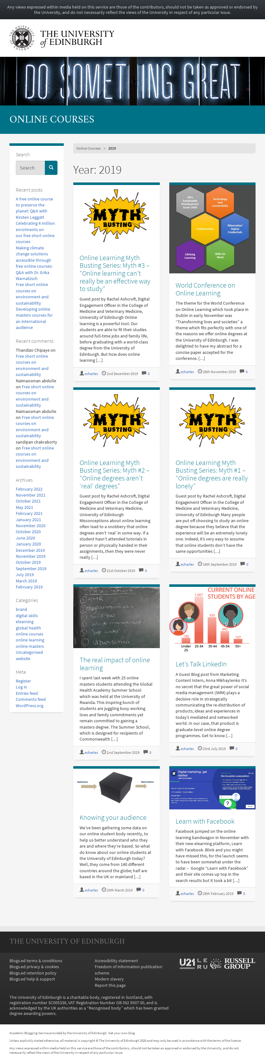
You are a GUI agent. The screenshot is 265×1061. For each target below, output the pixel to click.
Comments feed (31, 699)
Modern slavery (109, 979)
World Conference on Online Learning (205, 289)
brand (21, 609)
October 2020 (28, 531)
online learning (30, 640)
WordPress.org (29, 705)
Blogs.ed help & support (32, 979)
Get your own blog (121, 1033)
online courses (29, 634)
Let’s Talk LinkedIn (201, 663)
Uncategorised (29, 652)
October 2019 (28, 562)
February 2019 (29, 587)
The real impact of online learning (115, 663)
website (23, 658)
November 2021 (30, 495)
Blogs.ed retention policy (33, 973)
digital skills (27, 615)
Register (23, 681)
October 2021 (28, 501)
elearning (24, 621)
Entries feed (27, 693)
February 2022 (29, 489)
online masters (30, 646)
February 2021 (29, 513)
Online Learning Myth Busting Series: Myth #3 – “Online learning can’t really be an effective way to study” (115, 273)
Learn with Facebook (205, 821)
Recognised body (105, 1008)
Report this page (110, 985)
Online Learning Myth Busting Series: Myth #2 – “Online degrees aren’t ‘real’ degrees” (115, 474)
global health (28, 628)
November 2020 (30, 525)
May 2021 (24, 507)
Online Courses (51, 120)
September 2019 (31, 568)
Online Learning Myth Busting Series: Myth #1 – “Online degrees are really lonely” (212, 474)
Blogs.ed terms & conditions (35, 960)
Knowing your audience (113, 817)
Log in (21, 687)
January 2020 (28, 544)
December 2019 (30, 550)
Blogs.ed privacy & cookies (34, 966)
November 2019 (30, 556)
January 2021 (28, 519)
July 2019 (25, 574)
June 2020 (25, 538)
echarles (91, 374)
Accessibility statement (116, 960)
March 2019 (26, 581)
